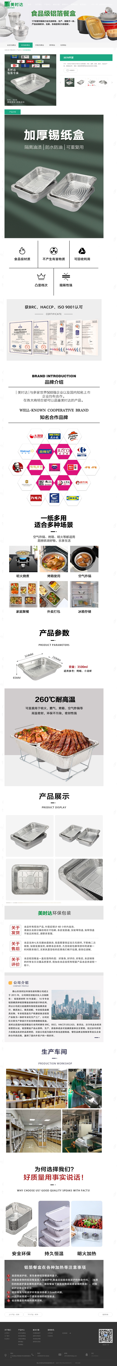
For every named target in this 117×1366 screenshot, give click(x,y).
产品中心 (47, 4)
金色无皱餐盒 (11, 45)
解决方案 (56, 4)
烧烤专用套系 (36, 1336)
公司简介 (7, 1333)
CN (93, 4)
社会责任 (7, 1338)
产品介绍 (12, 112)
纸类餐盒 (63, 45)
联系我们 (83, 4)
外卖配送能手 (36, 1333)
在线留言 (71, 70)
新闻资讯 (74, 4)
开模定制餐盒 (39, 45)
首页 (29, 4)
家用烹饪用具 (36, 1341)
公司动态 (50, 1333)
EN (97, 4)
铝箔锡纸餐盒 (25, 45)
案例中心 (65, 4)
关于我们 (38, 4)
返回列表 (105, 1314)
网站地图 (77, 1363)
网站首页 (12, 50)
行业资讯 (50, 1336)
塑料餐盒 (52, 45)
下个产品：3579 (33, 1314)
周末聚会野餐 (36, 1338)
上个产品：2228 (14, 1314)
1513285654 (94, 1356)
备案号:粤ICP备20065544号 (64, 1363)
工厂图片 (7, 1336)
